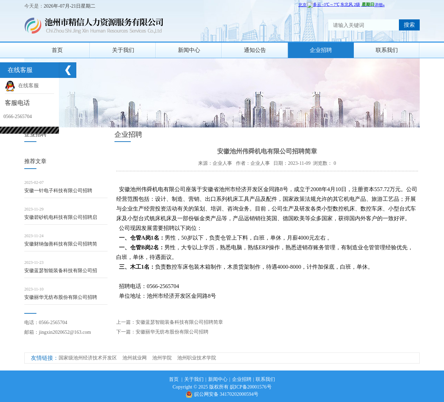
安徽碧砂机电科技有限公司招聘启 (60, 217)
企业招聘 (321, 50)
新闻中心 (189, 50)
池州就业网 (134, 357)
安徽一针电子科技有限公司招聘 (58, 190)
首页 (57, 50)
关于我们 (123, 50)
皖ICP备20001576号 (251, 387)
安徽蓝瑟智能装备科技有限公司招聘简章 (179, 322)
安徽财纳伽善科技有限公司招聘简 (60, 244)
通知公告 (255, 50)
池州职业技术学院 (196, 357)
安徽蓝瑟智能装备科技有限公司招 (60, 270)
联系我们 (387, 50)
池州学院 (162, 357)
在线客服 (22, 85)
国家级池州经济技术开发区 (88, 357)
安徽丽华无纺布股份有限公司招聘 (60, 297)
